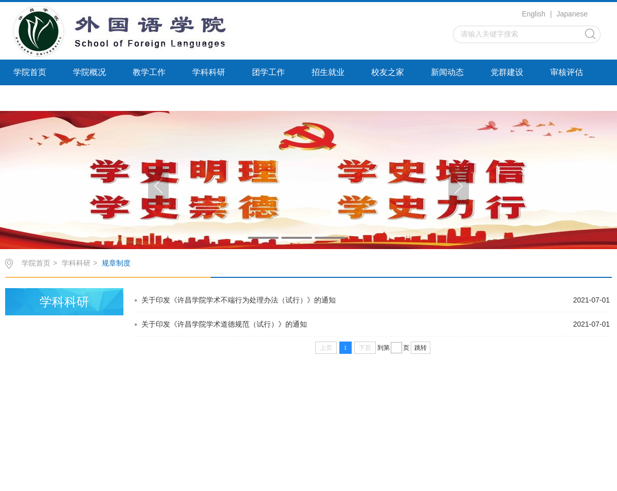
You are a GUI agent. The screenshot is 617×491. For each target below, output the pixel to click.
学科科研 (208, 72)
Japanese (572, 14)
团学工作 (268, 72)
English (534, 14)
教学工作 (149, 72)
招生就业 (328, 72)
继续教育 (29, 97)
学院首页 (29, 72)
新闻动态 (447, 72)
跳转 (420, 347)
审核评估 (566, 72)
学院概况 (89, 72)
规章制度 (116, 263)
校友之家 (387, 72)
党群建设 (507, 72)
